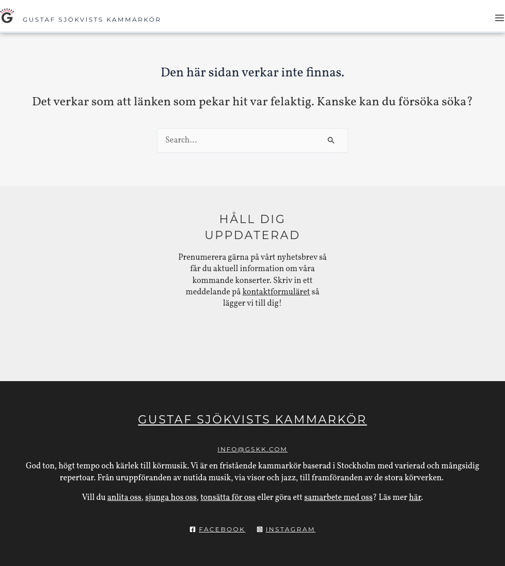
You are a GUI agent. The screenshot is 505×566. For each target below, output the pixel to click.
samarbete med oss (338, 498)
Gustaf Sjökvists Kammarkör (92, 19)
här (415, 498)
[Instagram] (286, 529)
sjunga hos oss (171, 498)
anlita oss (124, 498)
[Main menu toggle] (499, 18)
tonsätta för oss (228, 498)
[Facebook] (217, 529)
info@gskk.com (252, 449)
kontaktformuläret (276, 292)
